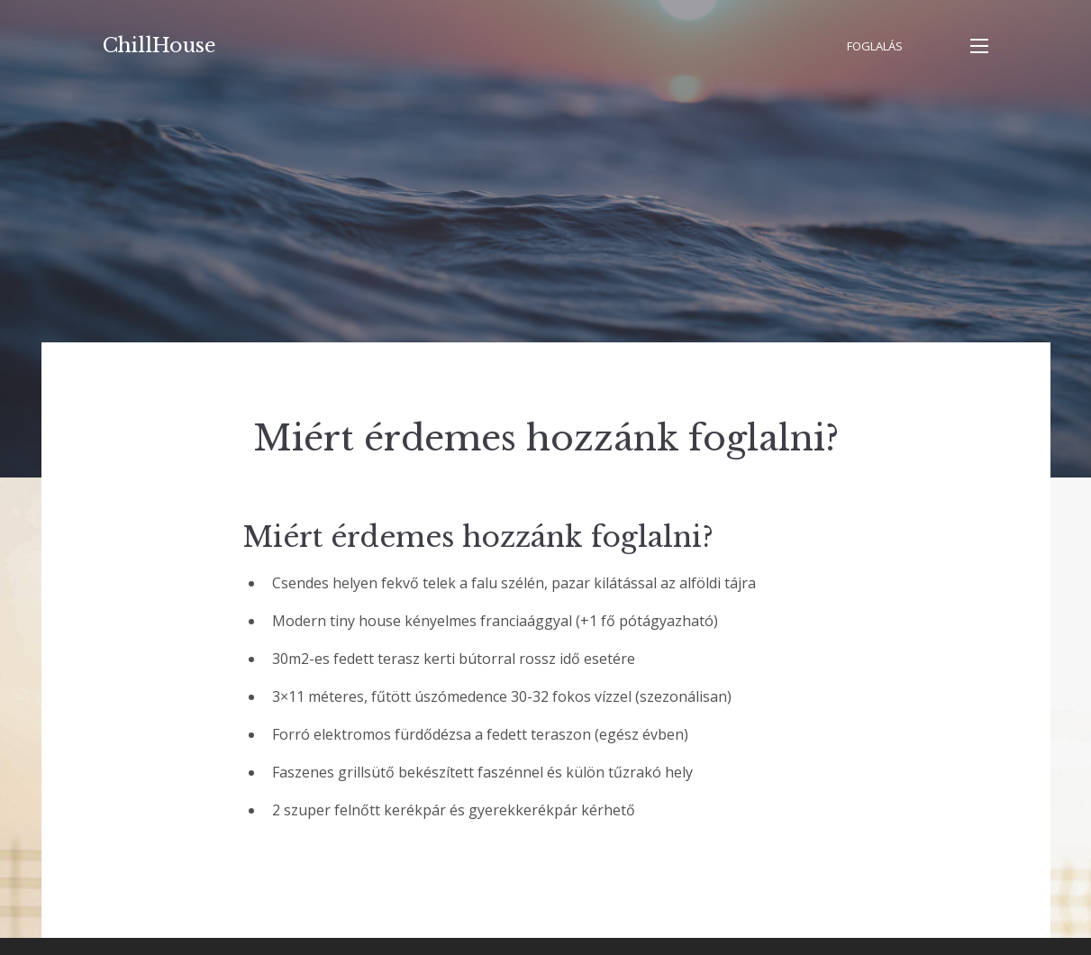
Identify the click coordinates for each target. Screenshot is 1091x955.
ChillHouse (159, 45)
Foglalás (875, 46)
